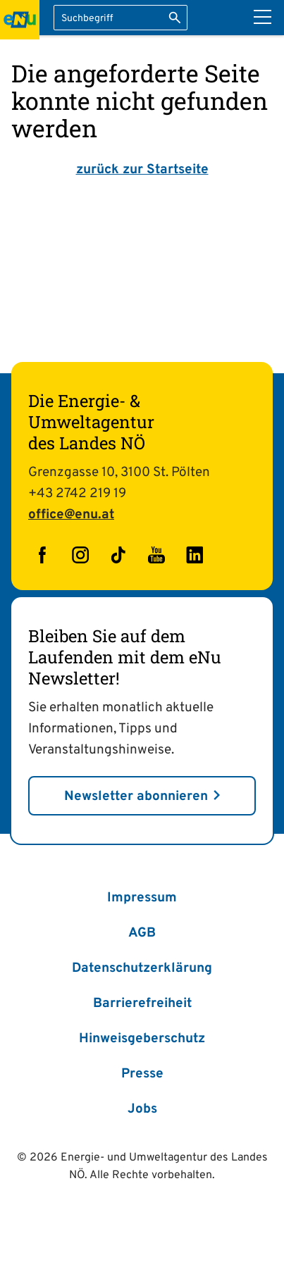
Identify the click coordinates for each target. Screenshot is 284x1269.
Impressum (142, 897)
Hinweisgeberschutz (142, 1038)
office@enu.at (71, 514)
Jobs (142, 1109)
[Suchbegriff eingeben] (120, 17)
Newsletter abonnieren (136, 796)
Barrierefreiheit (142, 1003)
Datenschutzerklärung (142, 968)
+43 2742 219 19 (77, 493)
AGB (142, 933)
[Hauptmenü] (262, 16)
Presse (142, 1073)
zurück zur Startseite (142, 169)
